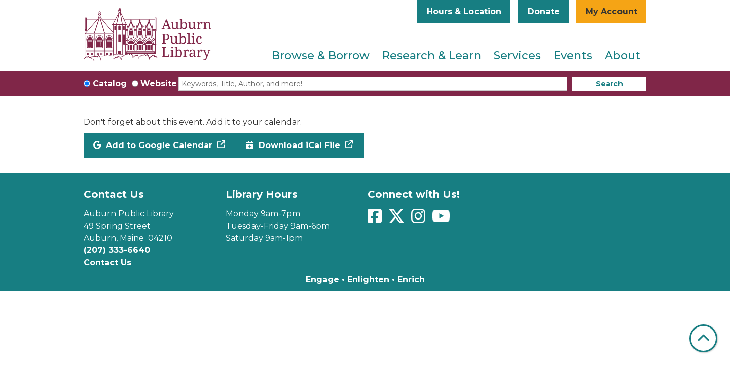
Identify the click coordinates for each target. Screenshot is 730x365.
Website (158, 83)
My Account (611, 11)
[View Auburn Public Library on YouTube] (442, 219)
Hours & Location (464, 11)
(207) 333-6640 (117, 250)
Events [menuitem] (573, 55)
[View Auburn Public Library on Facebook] (376, 219)
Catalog (110, 83)
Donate (544, 11)
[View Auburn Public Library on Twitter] (397, 219)
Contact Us (107, 262)
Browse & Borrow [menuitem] (321, 55)
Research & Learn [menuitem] (431, 55)
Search (609, 83)
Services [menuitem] (517, 55)
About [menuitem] (622, 55)
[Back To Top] (703, 338)
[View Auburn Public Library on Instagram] (419, 219)
